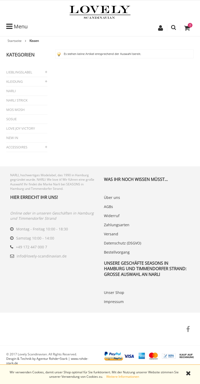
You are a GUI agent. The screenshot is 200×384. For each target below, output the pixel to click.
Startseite (15, 41)
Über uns (112, 197)
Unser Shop (114, 292)
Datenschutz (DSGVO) (122, 243)
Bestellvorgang (117, 252)
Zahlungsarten (116, 224)
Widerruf (112, 215)
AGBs (108, 206)
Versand (111, 233)
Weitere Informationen (122, 376)
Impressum (114, 301)
